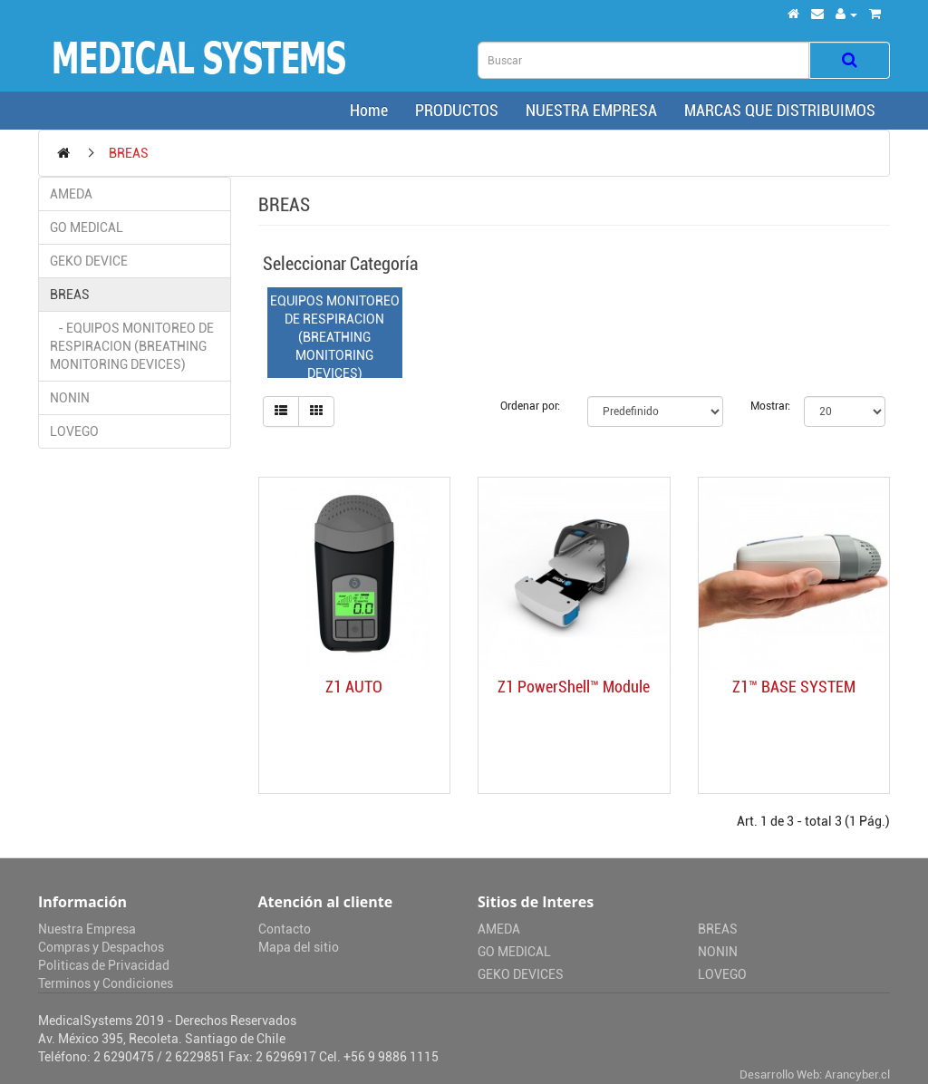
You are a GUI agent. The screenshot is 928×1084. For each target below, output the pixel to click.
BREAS (129, 153)
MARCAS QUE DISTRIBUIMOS (779, 110)
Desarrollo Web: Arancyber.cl (815, 1074)
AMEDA (71, 194)
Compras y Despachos (101, 947)
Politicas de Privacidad (103, 965)
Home (365, 110)
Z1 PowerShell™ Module (574, 686)
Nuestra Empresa (87, 929)
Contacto (284, 929)
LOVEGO (74, 431)
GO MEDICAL (86, 227)
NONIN (70, 398)
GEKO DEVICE (89, 261)
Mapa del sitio (298, 947)
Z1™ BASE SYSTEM (794, 686)
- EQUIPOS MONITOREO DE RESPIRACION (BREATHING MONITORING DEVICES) (132, 346)
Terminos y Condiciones (105, 983)
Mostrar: (764, 406)
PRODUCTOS (456, 110)
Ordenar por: (530, 406)
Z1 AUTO (353, 686)
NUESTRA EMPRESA (591, 110)
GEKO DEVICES (521, 974)
